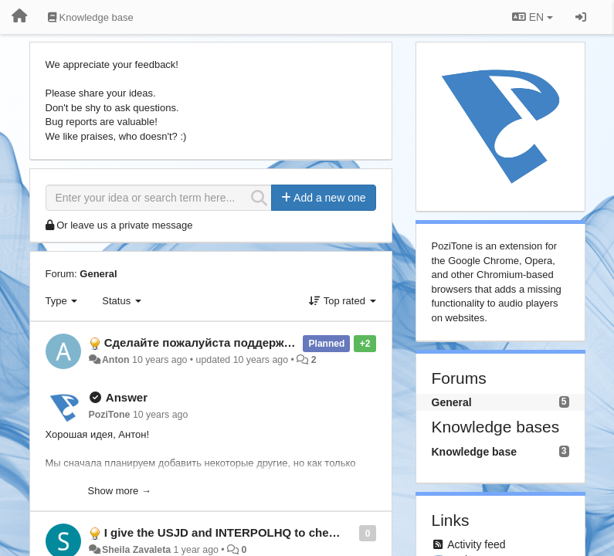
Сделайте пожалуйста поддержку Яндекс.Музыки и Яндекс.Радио (293, 342)
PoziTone (110, 414)
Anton (116, 359)
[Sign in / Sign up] (581, 17)
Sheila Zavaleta (136, 549)
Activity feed (476, 544)
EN (532, 17)
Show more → (119, 491)
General (98, 274)
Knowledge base (474, 452)
